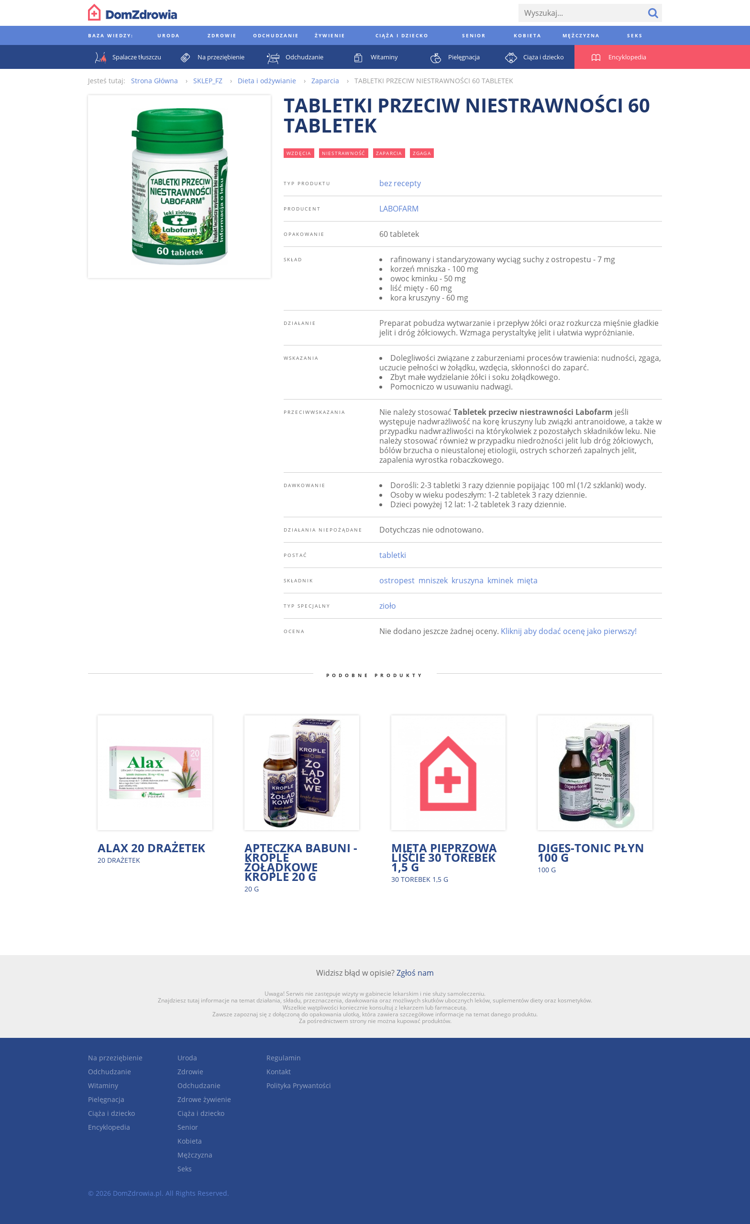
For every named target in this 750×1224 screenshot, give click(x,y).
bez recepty (400, 183)
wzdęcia (299, 153)
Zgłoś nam (415, 973)
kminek (500, 580)
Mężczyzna (194, 1154)
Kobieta (189, 1141)
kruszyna (468, 580)
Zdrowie (190, 1071)
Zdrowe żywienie (204, 1099)
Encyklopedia (109, 1127)
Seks (184, 1168)
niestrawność (343, 153)
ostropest (397, 580)
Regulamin (283, 1057)
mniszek (433, 580)
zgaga (422, 153)
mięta (527, 580)
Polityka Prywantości (298, 1085)
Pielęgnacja (106, 1099)
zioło (387, 606)
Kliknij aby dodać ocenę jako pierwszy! (569, 631)
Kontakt (278, 1071)
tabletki (392, 555)
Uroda (187, 1057)
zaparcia (389, 153)
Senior (187, 1127)
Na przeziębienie (115, 1057)
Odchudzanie (109, 1071)
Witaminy (103, 1085)
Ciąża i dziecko (111, 1113)
